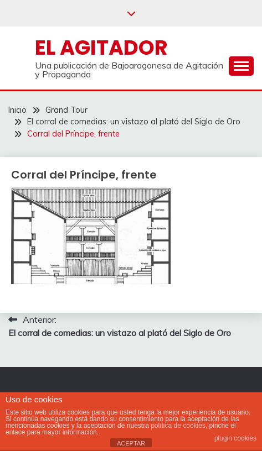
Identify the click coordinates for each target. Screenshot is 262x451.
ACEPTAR (131, 443)
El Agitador (101, 47)
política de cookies (178, 425)
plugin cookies (235, 438)
